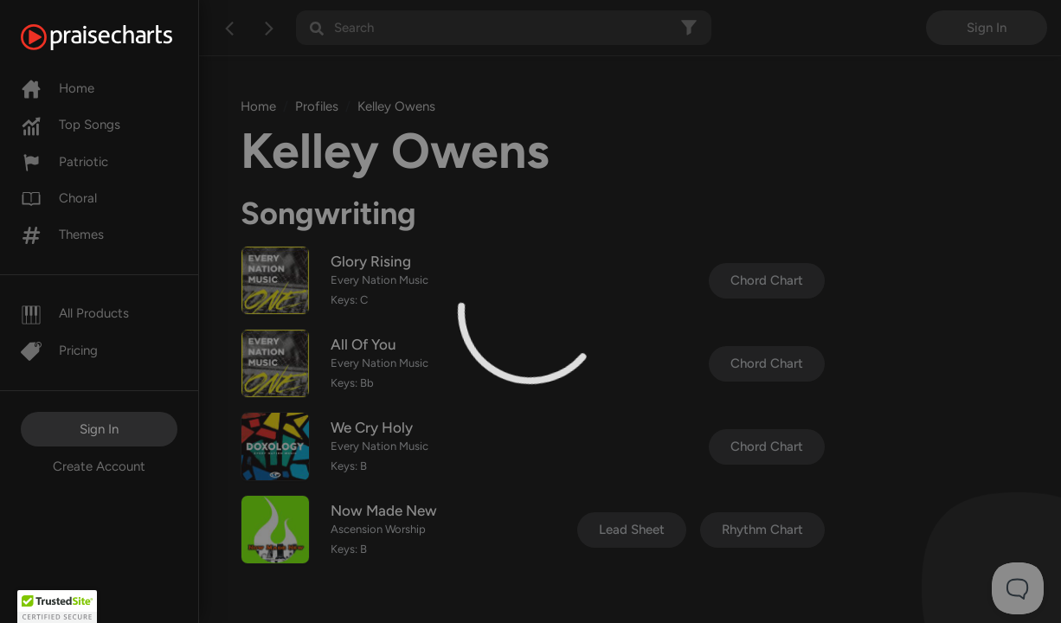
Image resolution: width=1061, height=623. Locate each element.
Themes (62, 234)
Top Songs (70, 124)
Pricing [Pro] (59, 350)
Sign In (99, 429)
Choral (59, 198)
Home (57, 88)
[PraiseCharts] (118, 37)
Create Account (99, 466)
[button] (57, 606)
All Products (75, 313)
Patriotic (64, 162)
